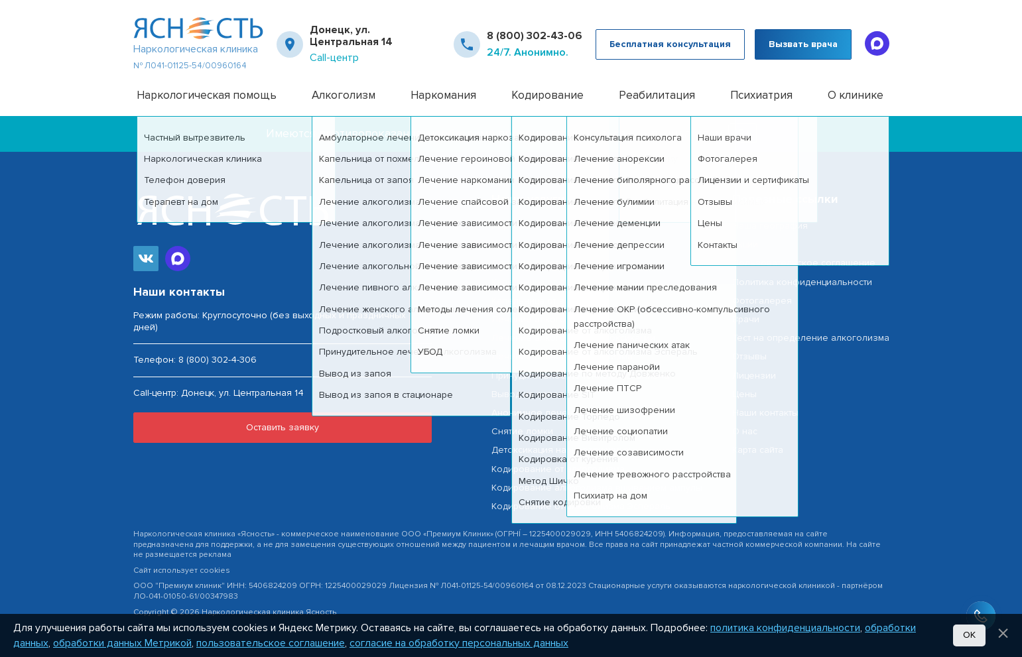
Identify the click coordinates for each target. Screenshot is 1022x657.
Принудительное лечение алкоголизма (580, 375)
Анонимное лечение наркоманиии (568, 412)
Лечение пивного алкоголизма (562, 356)
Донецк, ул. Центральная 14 (351, 36)
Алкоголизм (343, 95)
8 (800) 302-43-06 (534, 35)
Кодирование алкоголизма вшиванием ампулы (596, 487)
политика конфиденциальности (785, 627)
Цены (744, 394)
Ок (969, 634)
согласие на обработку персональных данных (459, 643)
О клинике (855, 95)
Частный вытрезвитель (542, 244)
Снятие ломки (522, 431)
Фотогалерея (762, 300)
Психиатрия (761, 95)
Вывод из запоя (527, 394)
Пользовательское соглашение (803, 263)
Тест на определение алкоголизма (810, 337)
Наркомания (443, 95)
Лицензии (754, 375)
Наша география (770, 225)
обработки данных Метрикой (122, 643)
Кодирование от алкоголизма (558, 469)
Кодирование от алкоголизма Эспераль (581, 506)
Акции (745, 244)
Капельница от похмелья (546, 282)
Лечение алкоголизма (542, 263)
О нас (744, 431)
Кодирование (547, 95)
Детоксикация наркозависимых (561, 449)
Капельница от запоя (538, 300)
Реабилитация (657, 95)
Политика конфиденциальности (802, 282)
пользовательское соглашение (270, 643)
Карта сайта (757, 449)
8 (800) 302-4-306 (217, 359)
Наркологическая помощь (207, 95)
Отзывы (749, 356)
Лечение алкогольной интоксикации (573, 337)
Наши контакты (765, 412)
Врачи (745, 319)
